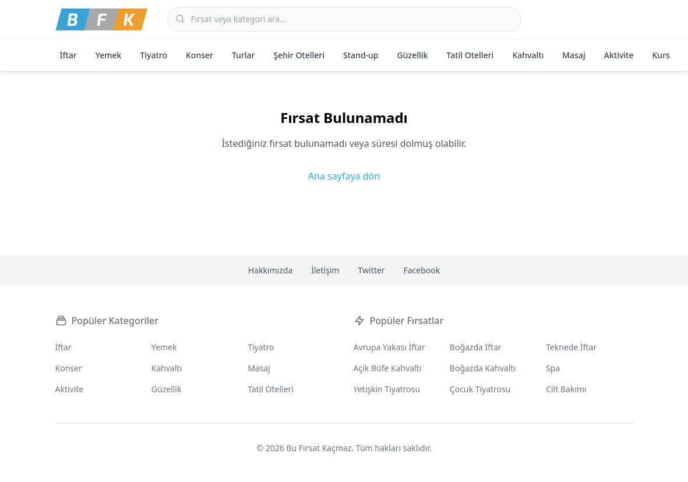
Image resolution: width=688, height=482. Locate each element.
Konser (199, 55)
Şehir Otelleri (299, 55)
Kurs (661, 55)
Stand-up (360, 55)
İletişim (325, 270)
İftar (68, 55)
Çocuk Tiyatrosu (480, 389)
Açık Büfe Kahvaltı (388, 368)
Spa (553, 368)
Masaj (573, 55)
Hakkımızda (270, 270)
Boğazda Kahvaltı (483, 368)
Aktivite (619, 55)
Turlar (243, 55)
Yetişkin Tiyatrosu (387, 389)
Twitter (371, 270)
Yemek (109, 55)
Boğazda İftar (476, 347)
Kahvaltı (528, 55)
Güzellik (412, 55)
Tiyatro (153, 55)
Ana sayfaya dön (344, 176)
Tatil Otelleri (469, 55)
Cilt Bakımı (566, 389)
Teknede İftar (571, 347)
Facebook (422, 270)
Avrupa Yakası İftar (389, 347)
